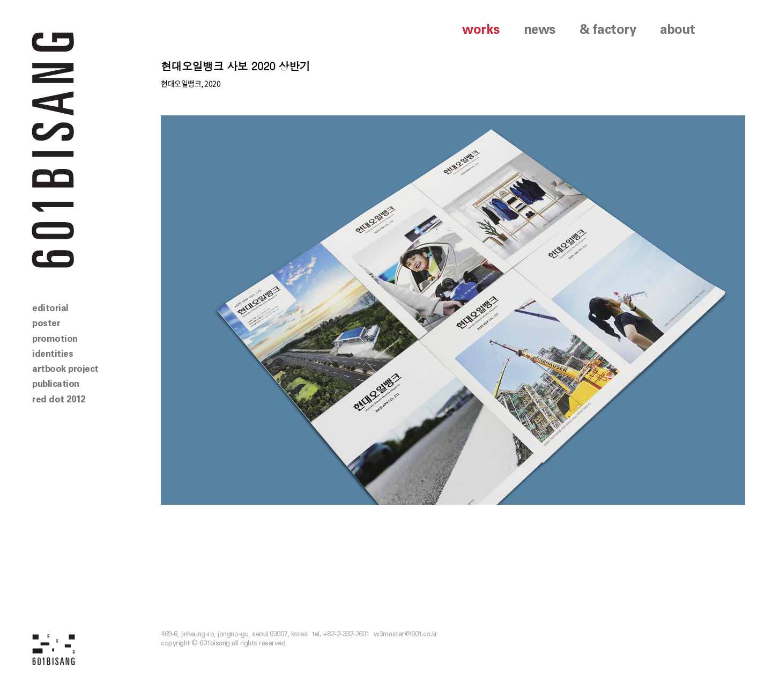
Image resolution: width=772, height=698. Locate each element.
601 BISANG (53, 149)
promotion (55, 338)
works (481, 30)
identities (52, 353)
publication (55, 383)
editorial (50, 308)
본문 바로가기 (0, 0)
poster (46, 323)
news (539, 30)
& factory (608, 30)
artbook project (65, 368)
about (677, 30)
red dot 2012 (58, 399)
